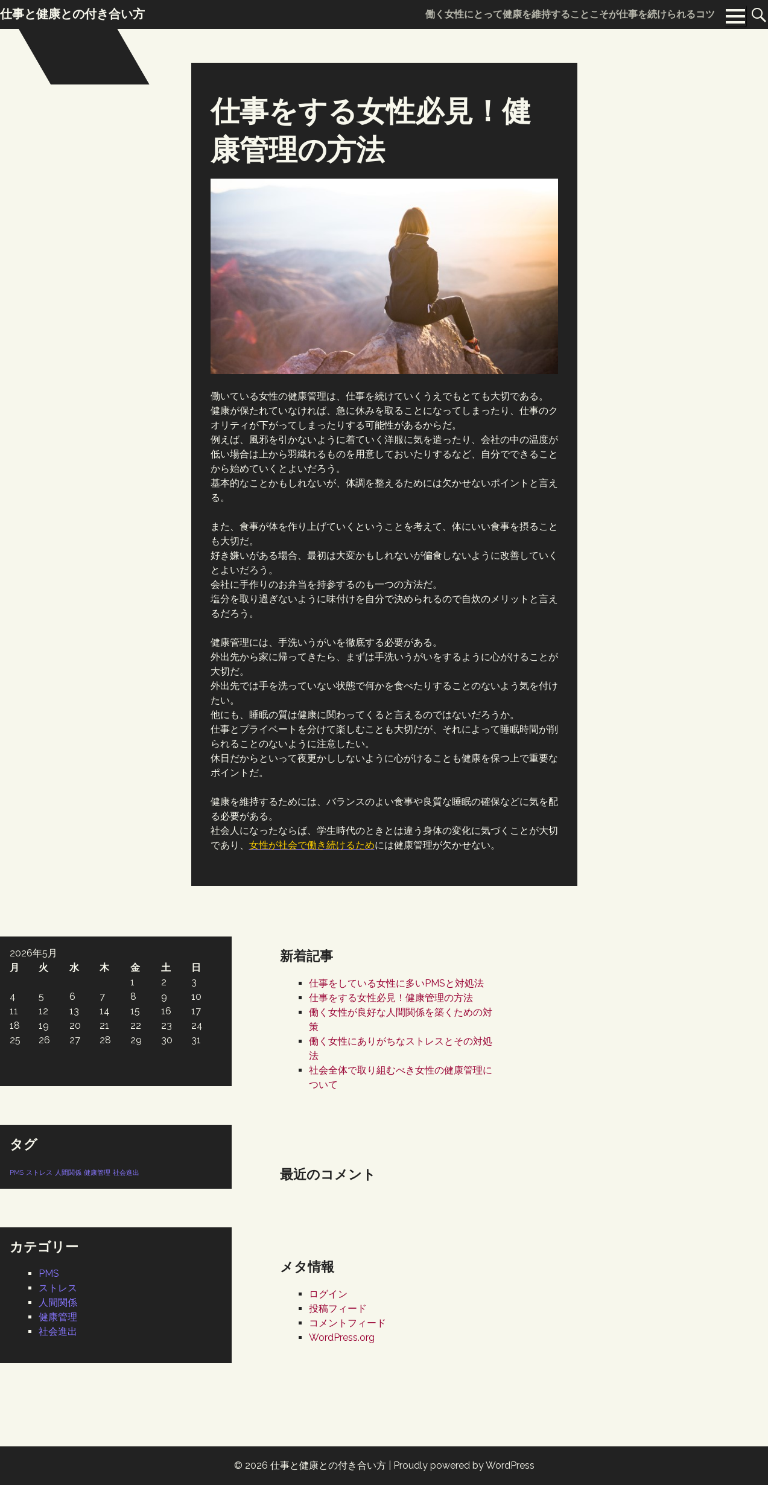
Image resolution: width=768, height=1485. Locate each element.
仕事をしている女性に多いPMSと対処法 (396, 983)
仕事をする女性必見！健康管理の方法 (391, 997)
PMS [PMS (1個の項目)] (17, 1172)
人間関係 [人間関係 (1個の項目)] (68, 1172)
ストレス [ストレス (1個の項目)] (39, 1172)
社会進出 (58, 1331)
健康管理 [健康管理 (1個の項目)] (97, 1172)
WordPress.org (342, 1337)
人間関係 (58, 1302)
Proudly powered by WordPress (464, 1465)
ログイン (328, 1294)
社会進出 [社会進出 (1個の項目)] (126, 1172)
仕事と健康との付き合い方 (328, 1465)
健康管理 (58, 1317)
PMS (49, 1273)
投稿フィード (338, 1308)
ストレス (58, 1288)
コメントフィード (347, 1323)
